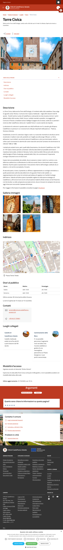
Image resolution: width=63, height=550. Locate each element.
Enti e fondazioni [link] (7, 467)
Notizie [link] (49, 460)
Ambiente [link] (20, 462)
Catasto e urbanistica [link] (24, 471)
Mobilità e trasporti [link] (37, 467)
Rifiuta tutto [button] (44, 543)
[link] (61, 10)
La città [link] (49, 474)
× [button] (61, 531)
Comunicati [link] (50, 462)
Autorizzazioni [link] (22, 469)
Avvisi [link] (49, 464)
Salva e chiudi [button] (18, 543)
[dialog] (31, 540)
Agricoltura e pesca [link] (23, 460)
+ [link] (5, 243)
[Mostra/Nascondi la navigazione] (3, 7)
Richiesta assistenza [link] (23, 508)
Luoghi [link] (49, 476)
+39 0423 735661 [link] (14, 318)
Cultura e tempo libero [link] (24, 473)
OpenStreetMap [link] (51, 272)
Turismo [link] (34, 478)
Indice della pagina (8, 78)
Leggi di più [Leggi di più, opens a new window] (51, 536)
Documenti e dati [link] (7, 475)
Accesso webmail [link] (22, 510)
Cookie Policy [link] (36, 506)
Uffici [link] (4, 464)
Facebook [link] (42, 188)
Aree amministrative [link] (8, 462)
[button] (31, 547)
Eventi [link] (49, 478)
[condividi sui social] (7, 33)
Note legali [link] (35, 508)
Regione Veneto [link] (7, 2)
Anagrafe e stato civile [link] (24, 464)
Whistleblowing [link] (36, 501)
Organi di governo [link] (8, 460)
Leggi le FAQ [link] (21, 497)
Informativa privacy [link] (37, 503)
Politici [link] (5, 469)
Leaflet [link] (45, 272)
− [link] (5, 245)
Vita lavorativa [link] (36, 480)
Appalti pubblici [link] (22, 467)
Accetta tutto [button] (31, 543)
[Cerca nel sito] (58, 7)
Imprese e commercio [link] (38, 464)
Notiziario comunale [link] (52, 489)
